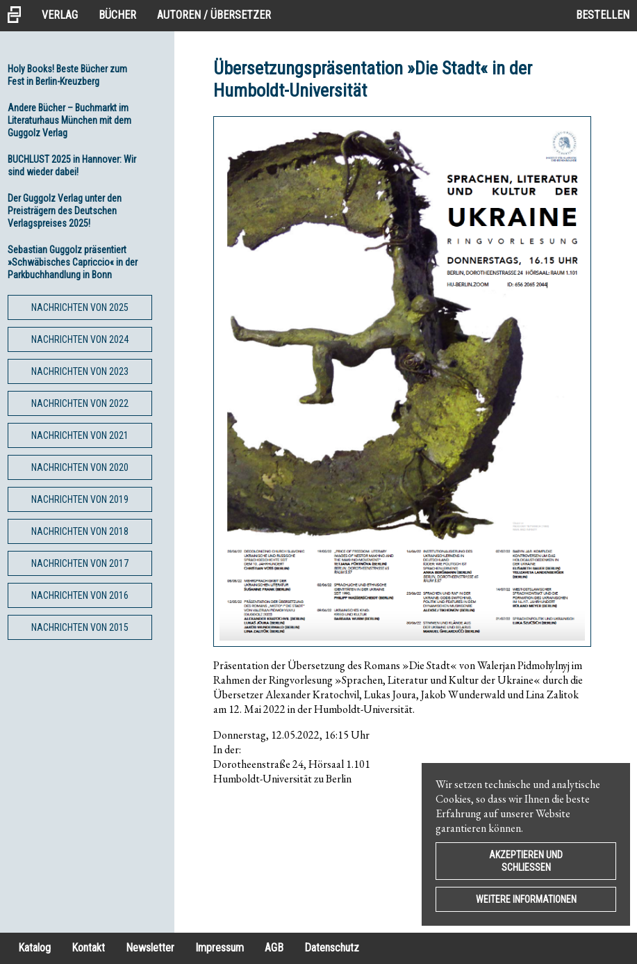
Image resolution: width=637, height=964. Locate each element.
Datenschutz (331, 947)
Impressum (219, 947)
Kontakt (88, 947)
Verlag (60, 15)
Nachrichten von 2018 (80, 531)
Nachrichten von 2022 (80, 403)
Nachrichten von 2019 (80, 499)
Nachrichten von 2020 (80, 467)
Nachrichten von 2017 (80, 563)
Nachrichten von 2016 (80, 595)
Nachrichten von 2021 (80, 435)
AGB (274, 947)
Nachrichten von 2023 (80, 371)
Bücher (117, 15)
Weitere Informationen (526, 899)
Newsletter (150, 947)
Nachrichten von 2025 (80, 307)
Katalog (34, 947)
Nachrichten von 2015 (80, 627)
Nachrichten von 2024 (80, 339)
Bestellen (602, 15)
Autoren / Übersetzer (214, 15)
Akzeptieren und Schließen (526, 861)
